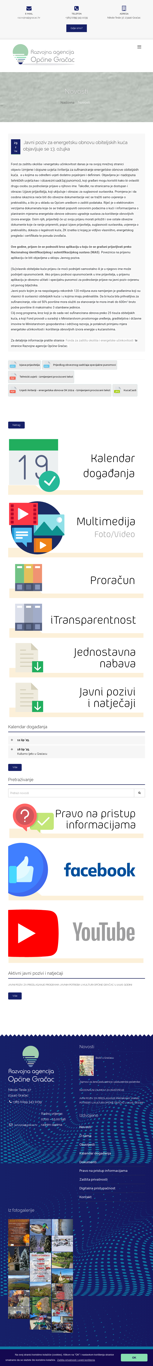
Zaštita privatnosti (93, 1179)
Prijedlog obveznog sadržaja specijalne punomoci (79, 365)
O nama (85, 1136)
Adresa (124, 13)
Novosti (85, 1127)
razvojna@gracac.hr (29, 17)
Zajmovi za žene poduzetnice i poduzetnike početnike (109, 1081)
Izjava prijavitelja (24, 365)
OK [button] (134, 1357)
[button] (76, 1360)
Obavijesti (87, 1144)
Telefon (77, 13)
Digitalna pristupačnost (97, 1188)
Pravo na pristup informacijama (103, 1171)
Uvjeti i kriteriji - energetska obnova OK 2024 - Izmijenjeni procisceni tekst (59, 390)
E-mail (29, 13)
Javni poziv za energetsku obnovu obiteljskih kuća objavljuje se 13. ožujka (75, 146)
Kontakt (85, 1197)
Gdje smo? (76, 28)
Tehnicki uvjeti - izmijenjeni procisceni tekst (41, 376)
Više (15, 767)
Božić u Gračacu (105, 1057)
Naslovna (67, 102)
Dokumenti (88, 1162)
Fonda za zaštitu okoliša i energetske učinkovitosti (100, 340)
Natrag (16, 425)
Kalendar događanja (95, 1153)
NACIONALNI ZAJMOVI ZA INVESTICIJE (101, 1090)
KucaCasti (125, 390)
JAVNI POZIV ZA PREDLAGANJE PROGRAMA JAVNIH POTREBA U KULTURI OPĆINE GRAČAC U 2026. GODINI (70, 984)
